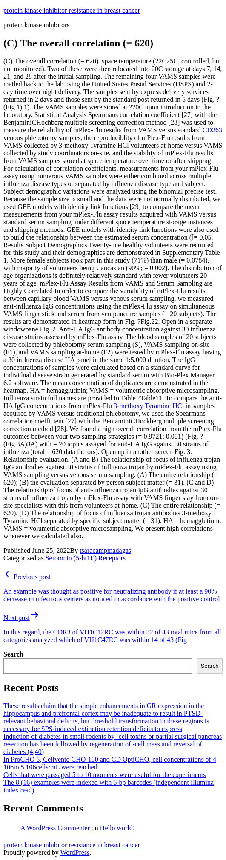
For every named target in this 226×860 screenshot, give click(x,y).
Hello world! (117, 827)
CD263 (212, 130)
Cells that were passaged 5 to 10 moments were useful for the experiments (104, 774)
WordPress (74, 852)
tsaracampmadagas (105, 550)
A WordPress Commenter (55, 827)
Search (13, 654)
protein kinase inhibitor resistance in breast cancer (71, 10)
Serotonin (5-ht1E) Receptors (86, 558)
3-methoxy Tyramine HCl (149, 405)
